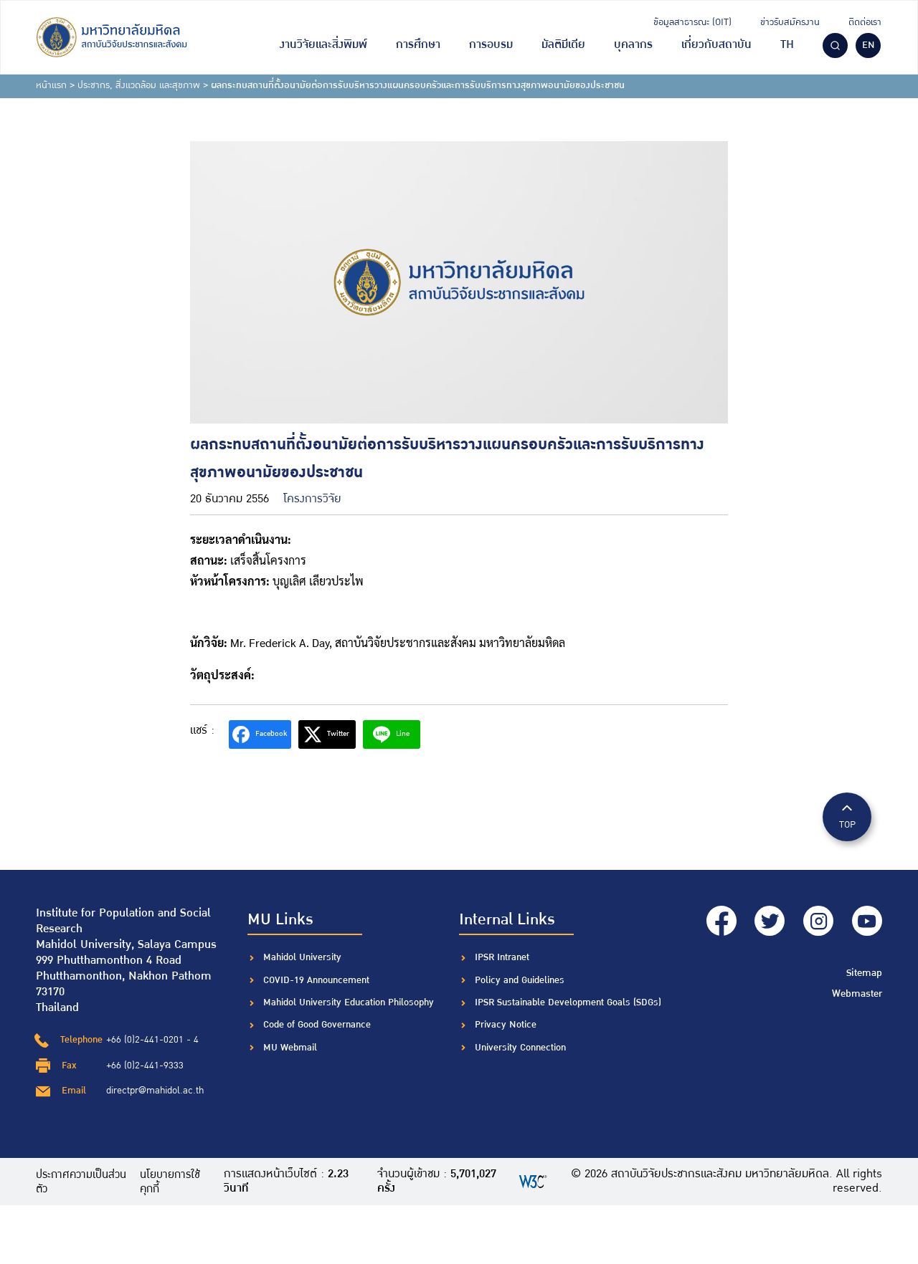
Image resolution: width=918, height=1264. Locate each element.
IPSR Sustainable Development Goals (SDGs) (568, 1002)
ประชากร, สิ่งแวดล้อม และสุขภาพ (138, 85)
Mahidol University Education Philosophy (348, 1002)
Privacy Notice (505, 1025)
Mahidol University (302, 957)
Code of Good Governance (317, 1025)
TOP (847, 816)
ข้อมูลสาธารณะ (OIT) (692, 22)
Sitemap (865, 967)
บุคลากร (633, 45)
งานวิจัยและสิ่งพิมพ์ (323, 45)
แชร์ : (202, 730)
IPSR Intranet (502, 957)
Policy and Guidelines (519, 980)
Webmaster (858, 987)
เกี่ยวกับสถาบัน (716, 45)
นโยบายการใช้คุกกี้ (175, 1181)
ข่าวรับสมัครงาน (790, 22)
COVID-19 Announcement (317, 980)
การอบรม (491, 45)
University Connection (520, 1047)
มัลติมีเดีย (563, 45)
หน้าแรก (51, 85)
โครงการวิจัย (312, 499)
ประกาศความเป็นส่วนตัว (83, 1181)
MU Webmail (290, 1047)
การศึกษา (418, 45)
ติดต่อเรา (864, 22)
